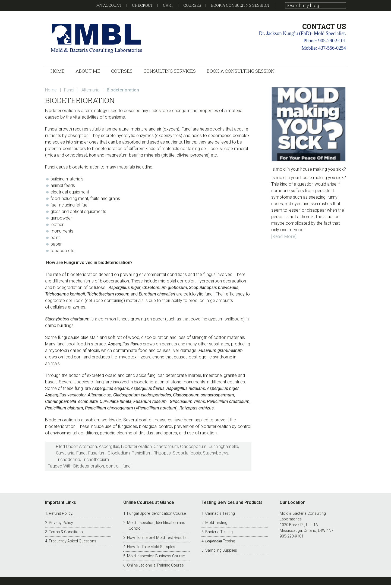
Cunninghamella (223, 446)
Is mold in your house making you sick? (308, 169)
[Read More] (283, 236)
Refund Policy (60, 513)
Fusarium (97, 453)
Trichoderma (68, 459)
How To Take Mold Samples (151, 547)
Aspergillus (109, 446)
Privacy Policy (61, 522)
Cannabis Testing (220, 513)
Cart (168, 5)
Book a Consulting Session (240, 5)
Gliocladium (119, 453)
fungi (126, 466)
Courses (192, 5)
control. (113, 466)
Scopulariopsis (187, 453)
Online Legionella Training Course (155, 565)
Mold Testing (216, 522)
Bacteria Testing (219, 532)
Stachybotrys (215, 453)
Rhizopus (162, 453)
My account (109, 5)
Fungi (81, 453)
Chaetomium (166, 446)
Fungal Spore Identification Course (156, 513)
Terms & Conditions (66, 532)
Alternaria (88, 446)
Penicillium (142, 453)
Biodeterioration (136, 446)
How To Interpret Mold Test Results (157, 537)
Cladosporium (193, 446)
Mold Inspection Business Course (156, 556)
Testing (220, 541)
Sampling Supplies (221, 550)
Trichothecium (95, 459)
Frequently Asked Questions (72, 541)
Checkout (142, 5)
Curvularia (65, 453)
